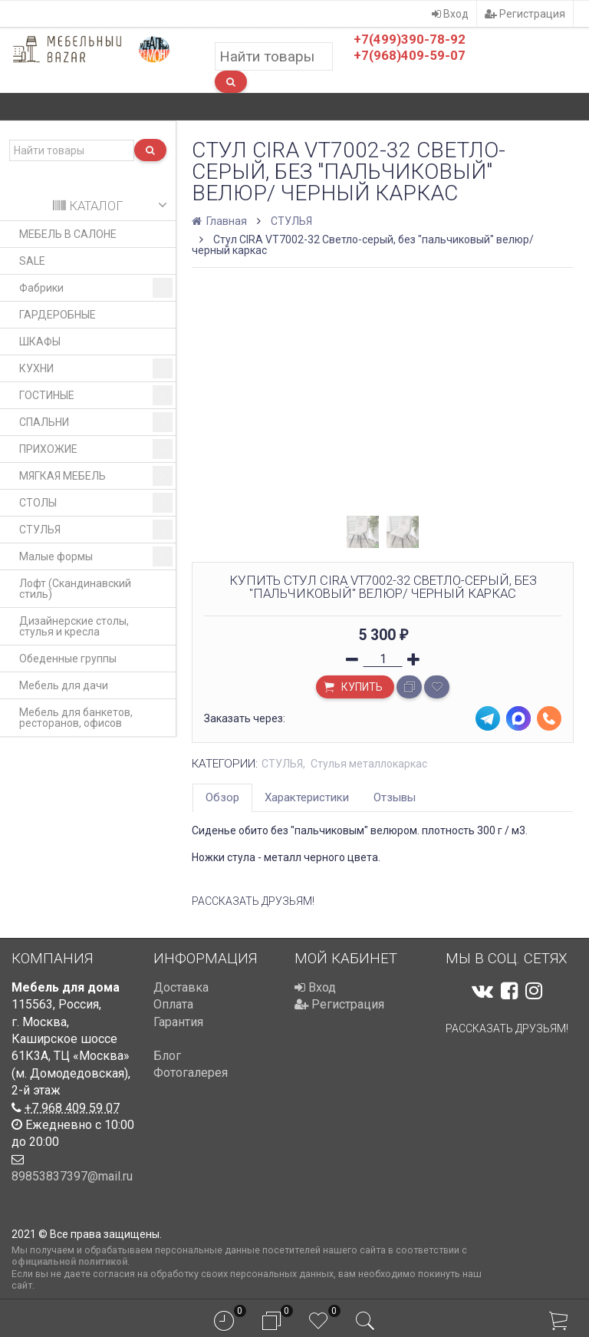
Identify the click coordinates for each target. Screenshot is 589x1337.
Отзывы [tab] (394, 797)
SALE (32, 261)
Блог (167, 1055)
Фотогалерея (190, 1072)
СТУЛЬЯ (96, 530)
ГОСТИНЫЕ (96, 395)
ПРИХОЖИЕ (96, 449)
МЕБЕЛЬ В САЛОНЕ (68, 234)
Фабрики (96, 288)
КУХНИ (96, 368)
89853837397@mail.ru (72, 1176)
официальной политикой (69, 1261)
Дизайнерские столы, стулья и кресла (74, 626)
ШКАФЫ (40, 341)
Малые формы (96, 556)
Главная (220, 221)
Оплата (173, 1004)
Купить (352, 688)
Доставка (181, 987)
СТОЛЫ (96, 503)
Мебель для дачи (63, 685)
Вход (450, 14)
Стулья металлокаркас (369, 764)
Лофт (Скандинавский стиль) (75, 588)
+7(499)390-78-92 (410, 39)
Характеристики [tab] (307, 797)
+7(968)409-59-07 (410, 55)
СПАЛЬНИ (96, 422)
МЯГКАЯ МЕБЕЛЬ (96, 476)
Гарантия (178, 1022)
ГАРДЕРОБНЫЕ (57, 315)
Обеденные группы (68, 658)
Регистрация (525, 14)
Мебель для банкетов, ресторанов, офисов (76, 717)
